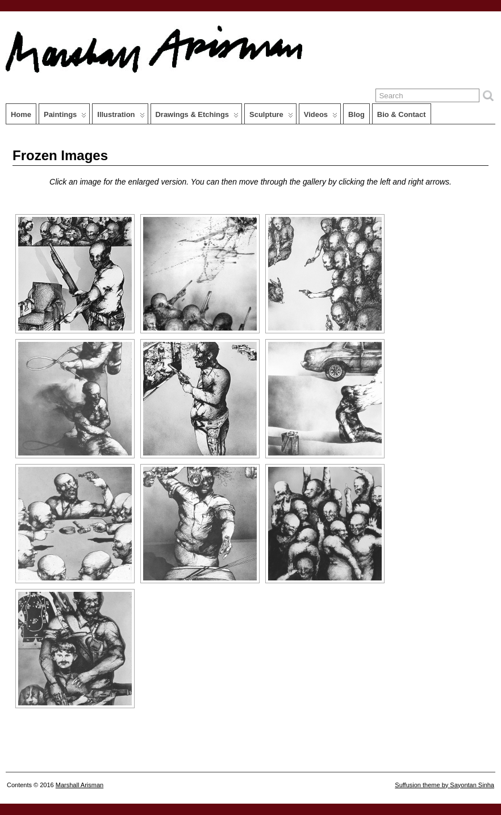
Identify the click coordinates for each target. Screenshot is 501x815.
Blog (356, 114)
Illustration (120, 117)
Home (21, 114)
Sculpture (271, 117)
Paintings (65, 117)
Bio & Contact (401, 114)
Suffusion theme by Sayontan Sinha (444, 784)
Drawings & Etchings (197, 117)
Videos (320, 117)
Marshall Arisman (79, 784)
